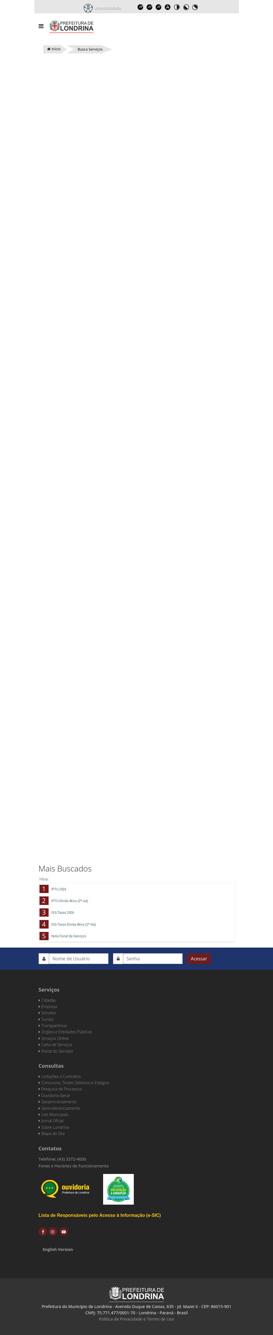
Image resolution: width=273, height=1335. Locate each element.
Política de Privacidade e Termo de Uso (136, 1319)
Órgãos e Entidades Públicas (66, 1031)
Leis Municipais (54, 1114)
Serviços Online (55, 1038)
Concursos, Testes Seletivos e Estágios (75, 1082)
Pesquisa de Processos (61, 1089)
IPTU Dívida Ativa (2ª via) (69, 901)
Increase (140, 7)
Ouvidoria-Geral (55, 1095)
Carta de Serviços (56, 1044)
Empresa (49, 1006)
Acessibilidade (107, 8)
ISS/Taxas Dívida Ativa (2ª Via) (73, 924)
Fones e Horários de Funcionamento (74, 1166)
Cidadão (48, 1000)
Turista (47, 1019)
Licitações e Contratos (61, 1076)
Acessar (199, 959)
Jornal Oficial (52, 1120)
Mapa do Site (53, 1133)
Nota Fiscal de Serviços (68, 936)
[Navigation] (41, 26)
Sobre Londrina (55, 1127)
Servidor (48, 1012)
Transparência (54, 1025)
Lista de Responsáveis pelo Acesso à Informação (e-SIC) (100, 1215)
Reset (158, 7)
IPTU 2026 (58, 889)
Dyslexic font (167, 7)
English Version (58, 1249)
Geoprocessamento (59, 1101)
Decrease (149, 7)
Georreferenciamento (60, 1108)
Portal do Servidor (57, 1051)
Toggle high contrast (177, 7)
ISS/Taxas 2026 (62, 912)
